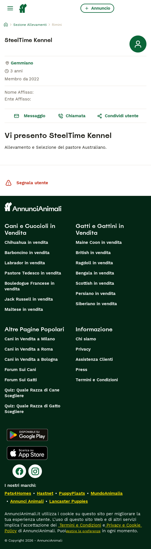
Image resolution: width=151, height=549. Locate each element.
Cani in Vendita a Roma (29, 349)
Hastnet (45, 493)
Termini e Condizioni (97, 379)
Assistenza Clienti (94, 359)
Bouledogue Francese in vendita (29, 286)
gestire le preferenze (83, 531)
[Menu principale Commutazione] (10, 8)
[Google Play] (27, 435)
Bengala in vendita (95, 273)
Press (81, 369)
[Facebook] (19, 471)
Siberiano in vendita (96, 303)
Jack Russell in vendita (29, 299)
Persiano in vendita (96, 293)
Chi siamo (86, 338)
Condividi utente (118, 116)
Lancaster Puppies (68, 501)
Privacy (83, 349)
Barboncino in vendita (27, 252)
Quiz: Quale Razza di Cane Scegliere (32, 392)
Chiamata (72, 116)
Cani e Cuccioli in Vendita (30, 229)
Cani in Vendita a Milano (30, 338)
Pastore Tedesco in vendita (33, 273)
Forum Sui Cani (20, 369)
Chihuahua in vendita (26, 242)
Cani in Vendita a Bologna (31, 359)
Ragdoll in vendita (94, 262)
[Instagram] (35, 471)
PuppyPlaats (72, 493)
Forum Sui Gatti (21, 379)
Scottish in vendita (95, 283)
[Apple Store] (27, 453)
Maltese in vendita (24, 309)
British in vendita (93, 252)
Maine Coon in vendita (99, 242)
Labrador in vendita (25, 262)
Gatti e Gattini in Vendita (100, 229)
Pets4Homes (18, 493)
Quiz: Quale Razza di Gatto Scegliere (32, 408)
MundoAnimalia (107, 493)
